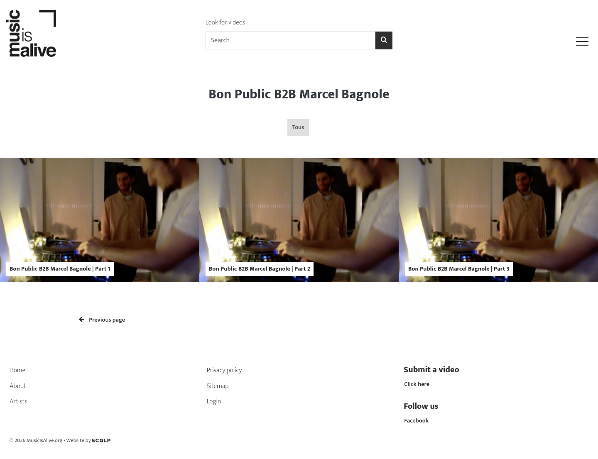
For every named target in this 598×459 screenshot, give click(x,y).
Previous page (102, 320)
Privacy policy (224, 370)
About (18, 386)
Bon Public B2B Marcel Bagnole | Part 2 (259, 269)
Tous (298, 127)
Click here (416, 384)
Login (214, 401)
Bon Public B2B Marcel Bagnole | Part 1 (60, 269)
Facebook (416, 421)
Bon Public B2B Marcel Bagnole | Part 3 (459, 269)
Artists (18, 401)
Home (17, 370)
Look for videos (225, 22)
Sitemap (218, 386)
